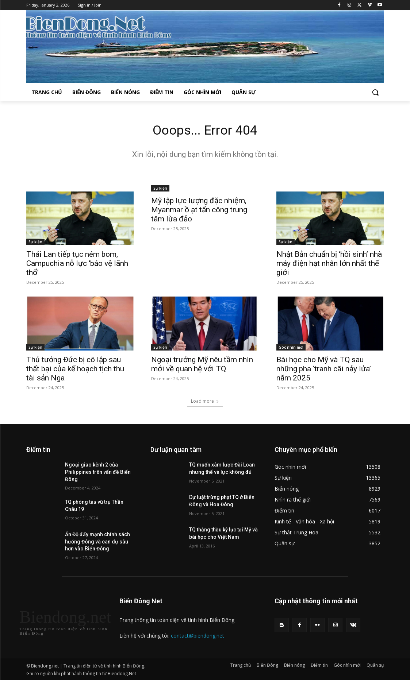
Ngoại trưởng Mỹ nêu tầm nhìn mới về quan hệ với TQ (202, 366)
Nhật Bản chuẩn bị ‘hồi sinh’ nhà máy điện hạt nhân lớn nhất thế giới (329, 265)
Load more (205, 403)
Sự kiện (35, 243)
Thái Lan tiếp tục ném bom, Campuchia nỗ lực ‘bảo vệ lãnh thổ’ (77, 265)
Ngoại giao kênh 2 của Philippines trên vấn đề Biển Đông (98, 474)
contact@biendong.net (197, 637)
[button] (375, 92)
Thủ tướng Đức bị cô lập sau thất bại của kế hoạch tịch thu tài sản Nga (75, 370)
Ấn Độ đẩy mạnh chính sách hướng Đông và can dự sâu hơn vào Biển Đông (97, 544)
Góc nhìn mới (291, 349)
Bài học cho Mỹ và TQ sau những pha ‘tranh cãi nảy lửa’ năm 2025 (323, 370)
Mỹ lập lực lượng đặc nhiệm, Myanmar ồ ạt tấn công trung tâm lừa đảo (199, 211)
